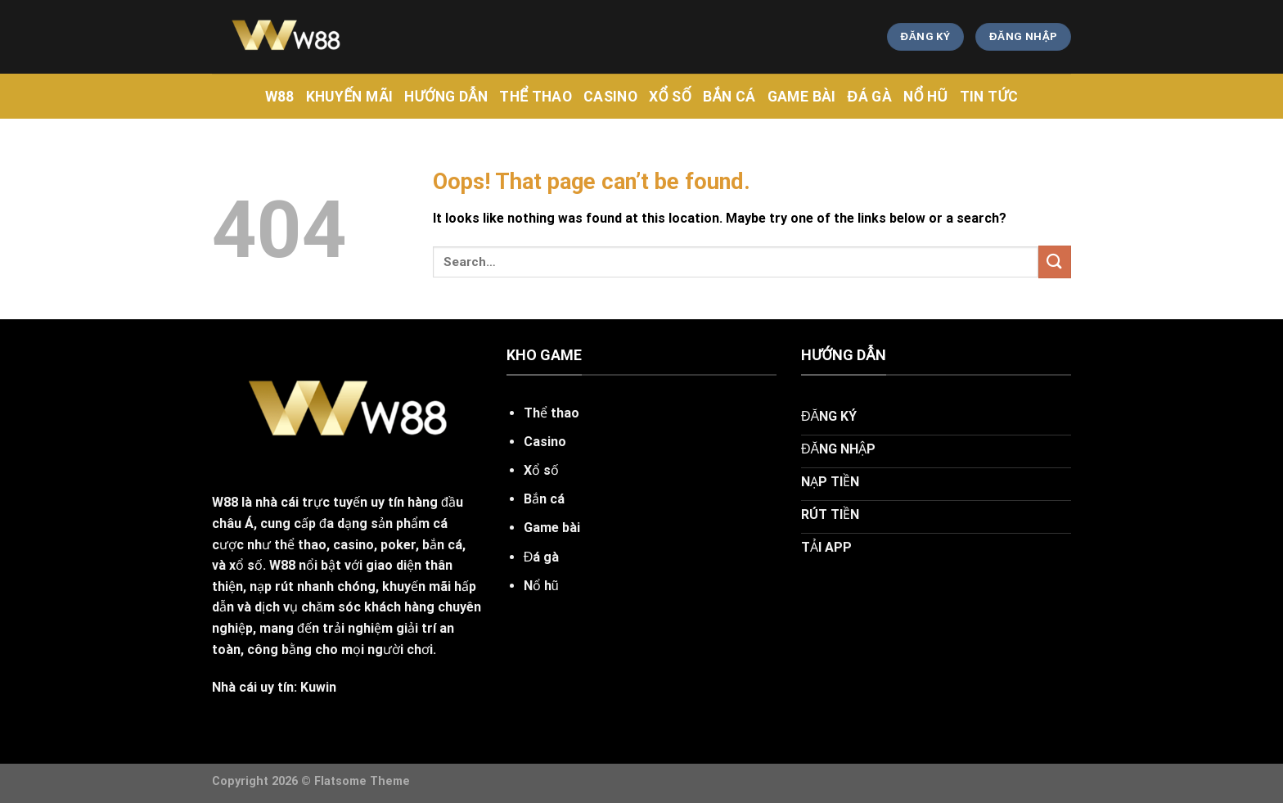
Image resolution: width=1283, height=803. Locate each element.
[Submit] (1054, 261)
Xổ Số (670, 96)
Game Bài (802, 96)
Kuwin (318, 687)
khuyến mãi (350, 96)
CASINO (610, 96)
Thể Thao (535, 96)
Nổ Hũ (925, 96)
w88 (280, 96)
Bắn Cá (729, 96)
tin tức (989, 96)
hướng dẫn (446, 96)
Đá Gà (870, 96)
